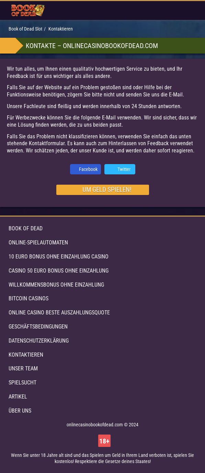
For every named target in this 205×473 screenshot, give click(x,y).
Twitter (123, 169)
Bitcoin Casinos (28, 298)
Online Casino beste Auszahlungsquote (59, 312)
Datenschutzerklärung (39, 340)
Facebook (88, 169)
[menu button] (188, 10)
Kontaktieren (26, 354)
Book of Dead (26, 228)
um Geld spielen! (107, 190)
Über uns (20, 410)
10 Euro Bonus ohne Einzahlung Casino (59, 256)
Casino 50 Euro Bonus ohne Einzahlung (59, 270)
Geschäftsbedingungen (38, 326)
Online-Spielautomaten (38, 242)
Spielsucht (22, 382)
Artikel (18, 396)
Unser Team (23, 368)
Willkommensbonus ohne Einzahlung (56, 284)
